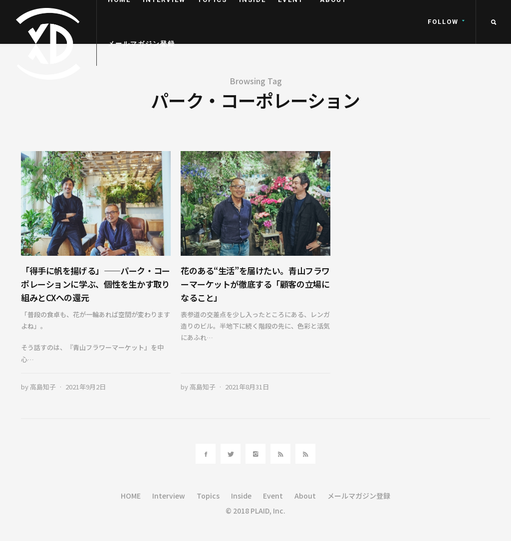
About (305, 496)
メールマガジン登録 (141, 43)
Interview (168, 496)
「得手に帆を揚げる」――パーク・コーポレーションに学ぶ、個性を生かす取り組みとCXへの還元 (95, 284)
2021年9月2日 (85, 386)
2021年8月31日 (247, 386)
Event (273, 496)
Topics (208, 496)
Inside (241, 496)
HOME (131, 496)
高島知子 (43, 386)
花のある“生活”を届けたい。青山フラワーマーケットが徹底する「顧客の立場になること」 (255, 284)
